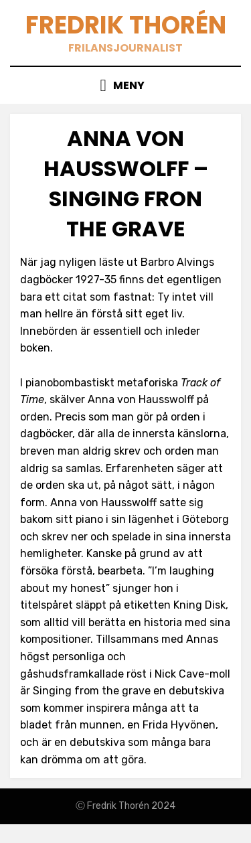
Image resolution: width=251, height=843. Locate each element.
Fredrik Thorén (125, 25)
